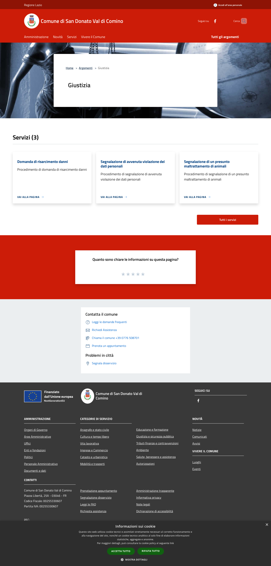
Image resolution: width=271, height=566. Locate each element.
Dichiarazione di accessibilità (154, 511)
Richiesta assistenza (93, 511)
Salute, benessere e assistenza (156, 457)
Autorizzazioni (145, 463)
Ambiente (142, 450)
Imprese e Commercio (94, 450)
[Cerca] (242, 21)
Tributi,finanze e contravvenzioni (157, 443)
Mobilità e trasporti (92, 464)
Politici (28, 457)
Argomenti (85, 68)
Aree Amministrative (37, 436)
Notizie (196, 429)
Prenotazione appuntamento (98, 490)
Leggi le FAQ (88, 504)
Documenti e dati (35, 470)
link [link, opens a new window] (172, 543)
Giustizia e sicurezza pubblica (155, 436)
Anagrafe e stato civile (94, 429)
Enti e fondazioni (35, 450)
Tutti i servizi (227, 219)
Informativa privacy (148, 497)
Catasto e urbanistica (93, 457)
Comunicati (199, 436)
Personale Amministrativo (41, 464)
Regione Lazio (33, 5)
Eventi (196, 469)
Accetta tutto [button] (120, 551)
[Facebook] (208, 20)
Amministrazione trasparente (155, 490)
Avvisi (196, 443)
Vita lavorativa (89, 443)
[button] (135, 559)
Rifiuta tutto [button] (151, 551)
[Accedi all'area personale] (228, 5)
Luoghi (196, 462)
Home (69, 68)
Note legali (143, 504)
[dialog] (135, 543)
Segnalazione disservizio (95, 497)
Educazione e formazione (152, 429)
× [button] (266, 524)
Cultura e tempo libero (94, 436)
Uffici (27, 443)
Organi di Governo (35, 429)
